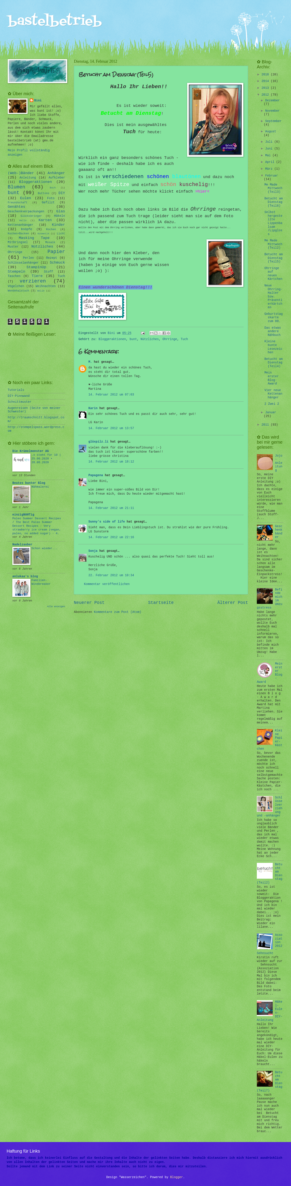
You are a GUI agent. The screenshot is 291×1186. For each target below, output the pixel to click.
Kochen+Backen (18, 233)
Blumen (16, 187)
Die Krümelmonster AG (30, 451)
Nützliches (150, 339)
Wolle (41, 291)
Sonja (92, 551)
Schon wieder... (45, 548)
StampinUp (36, 267)
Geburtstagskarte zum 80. (273, 317)
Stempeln (16, 272)
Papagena (95, 475)
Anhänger (56, 173)
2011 (265, 424)
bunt (133, 339)
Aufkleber (57, 177)
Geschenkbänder (278, 532)
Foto (50, 198)
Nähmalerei (40, 486)
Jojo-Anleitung (278, 463)
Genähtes (16, 207)
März (269, 169)
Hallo (22, 220)
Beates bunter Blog (28, 483)
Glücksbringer (31, 216)
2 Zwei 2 (271, 404)
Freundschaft (17, 202)
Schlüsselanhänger (23, 262)
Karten (45, 220)
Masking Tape (34, 238)
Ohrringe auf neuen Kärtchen (273, 274)
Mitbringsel (18, 242)
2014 (265, 81)
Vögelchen (16, 286)
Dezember (272, 100)
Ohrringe (169, 339)
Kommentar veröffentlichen (107, 584)
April (270, 162)
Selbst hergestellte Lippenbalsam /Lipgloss (273, 223)
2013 (265, 88)
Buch (53, 187)
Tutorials (16, 390)
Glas (60, 211)
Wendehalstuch (18, 290)
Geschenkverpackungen (26, 211)
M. (90, 362)
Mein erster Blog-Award (271, 378)
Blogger (176, 1177)
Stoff (48, 271)
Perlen (28, 258)
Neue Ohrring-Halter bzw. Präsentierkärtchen (273, 296)
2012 (265, 95)
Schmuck (57, 263)
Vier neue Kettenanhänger (273, 394)
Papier (56, 252)
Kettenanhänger (20, 225)
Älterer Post (232, 602)
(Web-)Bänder (21, 173)
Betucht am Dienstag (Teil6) (273, 202)
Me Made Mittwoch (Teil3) (273, 188)
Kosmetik (43, 233)
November (272, 111)
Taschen (14, 276)
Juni (269, 148)
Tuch (184, 339)
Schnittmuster (20, 402)
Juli (269, 142)
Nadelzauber (22, 544)
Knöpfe (26, 229)
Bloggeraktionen (112, 339)
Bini (37, 100)
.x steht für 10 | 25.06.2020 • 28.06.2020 (46, 458)
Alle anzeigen (56, 606)
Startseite (161, 602)
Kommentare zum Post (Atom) (117, 612)
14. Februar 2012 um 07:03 (111, 394)
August (270, 131)
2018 (265, 74)
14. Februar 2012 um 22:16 (111, 537)
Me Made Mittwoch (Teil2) (273, 244)
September (273, 121)
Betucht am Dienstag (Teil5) (273, 258)
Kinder (58, 225)
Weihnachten (45, 286)
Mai (268, 155)
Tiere (37, 276)
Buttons (43, 193)
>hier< (202, 191)
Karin (92, 408)
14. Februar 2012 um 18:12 (111, 461)
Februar (271, 175)
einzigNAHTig (23, 514)
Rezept (51, 258)
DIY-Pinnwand (19, 396)
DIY (61, 193)
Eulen (25, 198)
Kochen (51, 229)
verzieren (33, 281)
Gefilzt (48, 202)
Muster (13, 246)
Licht (61, 233)
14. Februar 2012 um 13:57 (111, 428)
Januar (270, 412)
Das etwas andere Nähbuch (272, 331)
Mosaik (50, 242)
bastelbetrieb (55, 21)
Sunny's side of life (106, 521)
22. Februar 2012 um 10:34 (111, 575)
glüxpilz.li (98, 441)
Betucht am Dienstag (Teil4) (273, 362)
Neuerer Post (89, 602)
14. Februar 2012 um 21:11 (111, 508)
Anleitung (28, 177)
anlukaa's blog (25, 576)
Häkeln (59, 216)
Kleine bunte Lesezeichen (273, 347)
